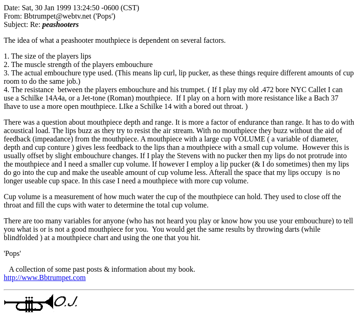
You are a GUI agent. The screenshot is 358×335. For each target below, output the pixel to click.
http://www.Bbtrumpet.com (45, 277)
